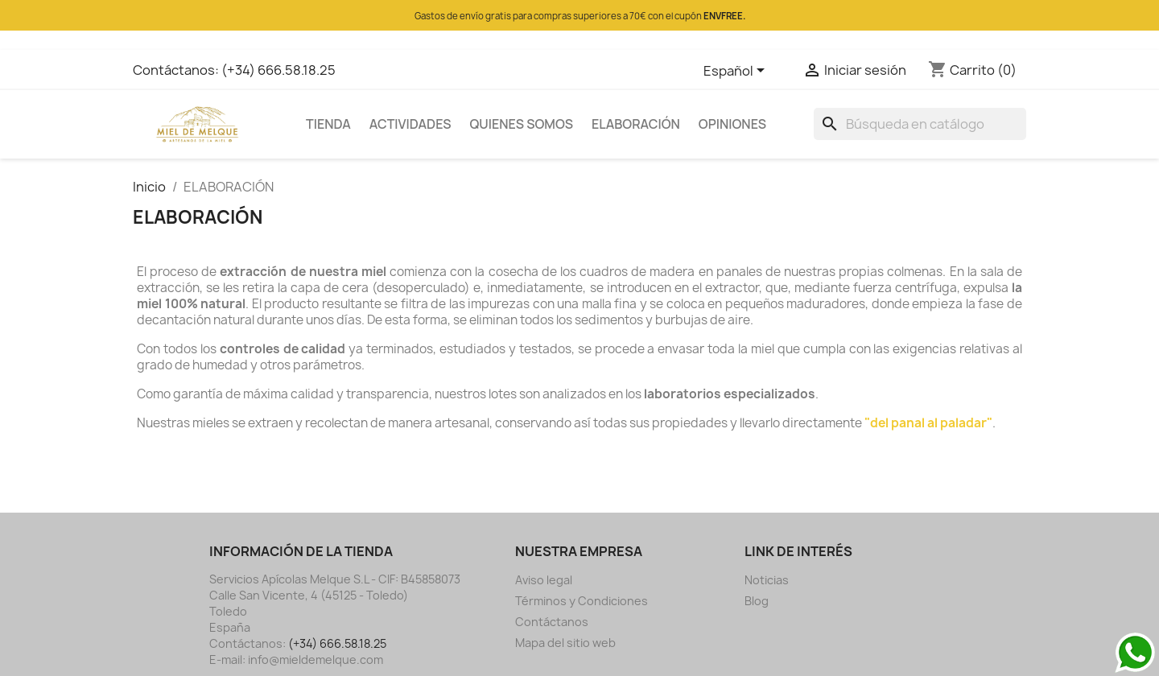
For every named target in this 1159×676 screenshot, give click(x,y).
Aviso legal (543, 579)
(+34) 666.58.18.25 (278, 70)
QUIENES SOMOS (522, 124)
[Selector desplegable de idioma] (736, 71)
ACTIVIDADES (410, 124)
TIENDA (328, 124)
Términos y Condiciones (581, 600)
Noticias (766, 579)
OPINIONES (732, 124)
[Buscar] (920, 124)
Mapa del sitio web (565, 642)
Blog (756, 600)
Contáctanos (551, 621)
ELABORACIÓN (636, 124)
